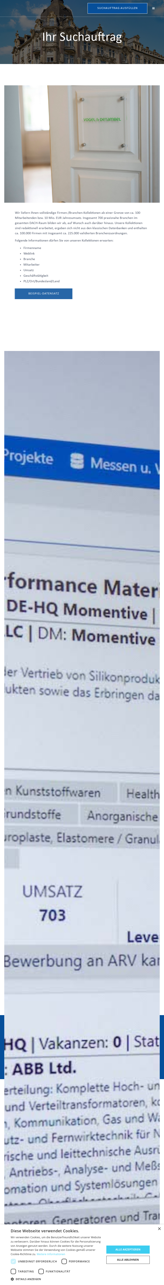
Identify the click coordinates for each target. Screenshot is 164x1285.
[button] (153, 8)
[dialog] (82, 1254)
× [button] (159, 1229)
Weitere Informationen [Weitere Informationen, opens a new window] (51, 1254)
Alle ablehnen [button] (128, 1260)
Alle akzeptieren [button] (128, 1249)
